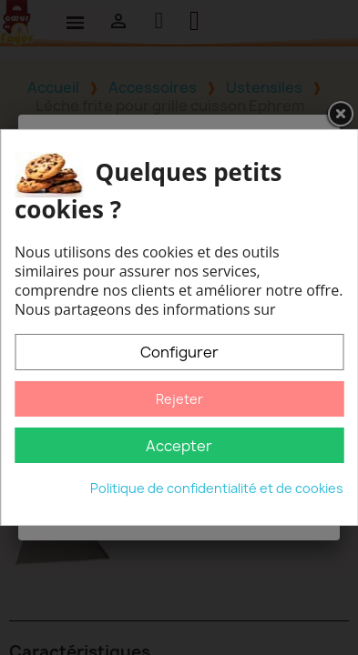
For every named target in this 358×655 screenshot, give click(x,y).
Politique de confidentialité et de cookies (216, 488)
